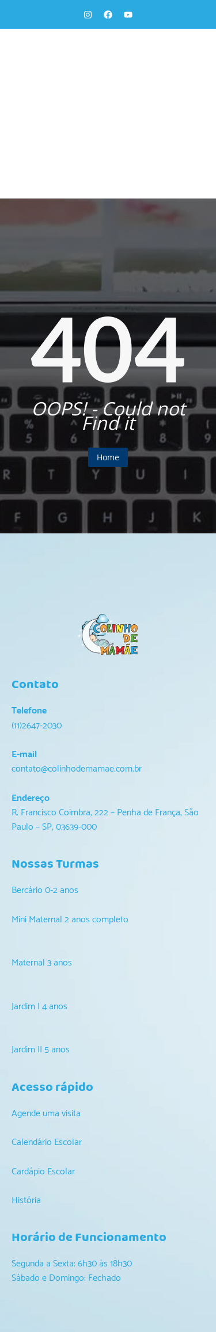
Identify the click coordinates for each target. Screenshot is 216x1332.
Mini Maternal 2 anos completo (70, 920)
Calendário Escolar (47, 1142)
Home (108, 457)
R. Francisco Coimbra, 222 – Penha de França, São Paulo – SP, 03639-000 (105, 820)
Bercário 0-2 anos (45, 890)
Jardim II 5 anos (41, 1050)
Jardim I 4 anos (39, 1006)
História (26, 1200)
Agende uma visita (46, 1113)
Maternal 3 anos (42, 963)
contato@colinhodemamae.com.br (77, 769)
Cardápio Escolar (43, 1172)
